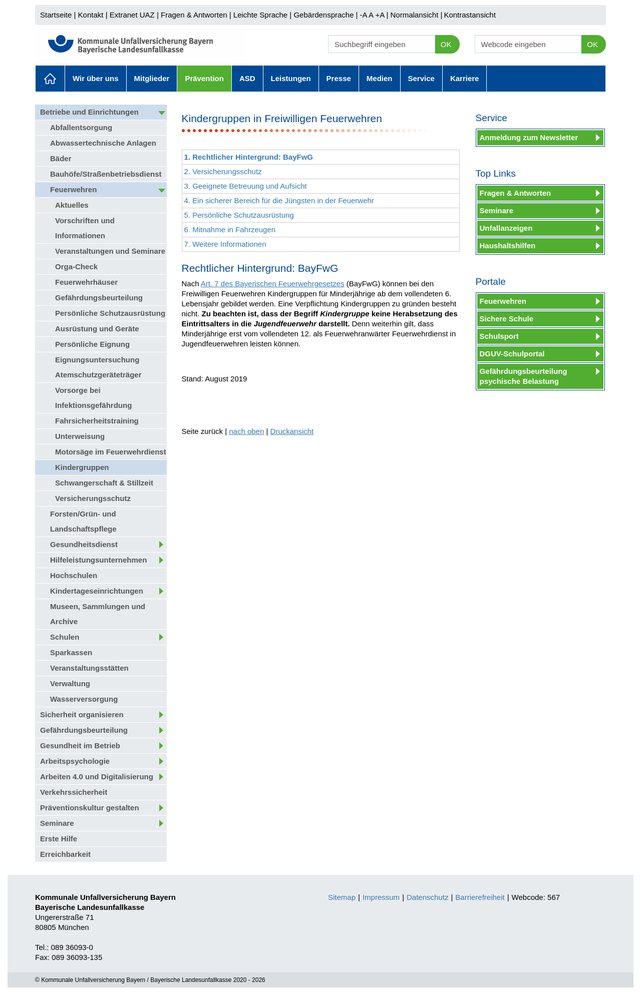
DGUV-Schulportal (512, 353)
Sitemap (342, 897)
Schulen (64, 637)
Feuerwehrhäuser (86, 282)
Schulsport (499, 336)
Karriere (464, 78)
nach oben (246, 431)
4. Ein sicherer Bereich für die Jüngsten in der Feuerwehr (279, 200)
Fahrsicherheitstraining (97, 420)
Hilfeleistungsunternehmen (98, 560)
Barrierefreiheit (479, 897)
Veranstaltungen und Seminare (110, 251)
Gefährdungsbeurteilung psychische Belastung (523, 376)
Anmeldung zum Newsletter (529, 137)
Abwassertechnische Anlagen (103, 143)
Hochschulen (73, 575)
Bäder (61, 158)
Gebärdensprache (323, 15)
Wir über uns (96, 78)
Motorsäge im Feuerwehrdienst (110, 451)
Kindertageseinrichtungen (96, 591)
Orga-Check (76, 266)
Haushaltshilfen (508, 245)
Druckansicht (292, 431)
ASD (247, 78)
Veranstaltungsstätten (89, 668)
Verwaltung (70, 683)
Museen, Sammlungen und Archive (97, 614)
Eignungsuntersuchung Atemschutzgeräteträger (98, 367)
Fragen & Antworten (194, 15)
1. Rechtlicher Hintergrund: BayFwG (248, 157)
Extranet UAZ (132, 15)
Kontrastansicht (469, 15)
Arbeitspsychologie (75, 761)
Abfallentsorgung (81, 127)
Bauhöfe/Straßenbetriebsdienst (106, 174)
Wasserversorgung (84, 699)
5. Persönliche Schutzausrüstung (239, 215)
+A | (380, 15)
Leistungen (291, 78)
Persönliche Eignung (92, 344)
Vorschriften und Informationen (85, 228)
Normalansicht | (416, 15)
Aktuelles (50, 78)
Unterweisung (80, 436)
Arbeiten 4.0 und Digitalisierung (96, 776)
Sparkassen (71, 652)
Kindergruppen (82, 467)
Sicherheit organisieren (82, 714)
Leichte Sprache (260, 15)
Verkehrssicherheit (73, 792)
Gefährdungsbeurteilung (99, 297)
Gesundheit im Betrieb (80, 745)
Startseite (56, 15)
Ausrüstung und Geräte (97, 328)
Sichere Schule (507, 318)
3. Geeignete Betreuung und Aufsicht (245, 186)
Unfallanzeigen (506, 228)
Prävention (204, 78)
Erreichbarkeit (65, 854)
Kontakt (91, 15)
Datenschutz (427, 897)
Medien (380, 78)
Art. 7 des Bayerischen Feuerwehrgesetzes (273, 283)
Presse (339, 78)
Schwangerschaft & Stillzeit (104, 482)
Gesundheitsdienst (84, 544)
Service (421, 78)
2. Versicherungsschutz (223, 171)
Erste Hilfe (58, 838)
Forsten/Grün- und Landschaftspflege (83, 521)
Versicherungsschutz (93, 498)
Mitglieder (152, 78)
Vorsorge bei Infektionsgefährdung (93, 397)
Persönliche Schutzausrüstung (110, 313)
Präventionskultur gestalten (89, 807)
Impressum (381, 897)
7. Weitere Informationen (225, 244)
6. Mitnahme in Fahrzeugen (230, 229)
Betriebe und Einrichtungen (89, 112)
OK (446, 44)
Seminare (57, 823)
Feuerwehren (73, 189)
